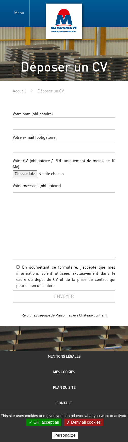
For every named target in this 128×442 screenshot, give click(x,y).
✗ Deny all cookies (84, 422)
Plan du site (64, 387)
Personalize (65, 435)
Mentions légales (64, 356)
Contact (64, 403)
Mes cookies (64, 372)
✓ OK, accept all (44, 422)
